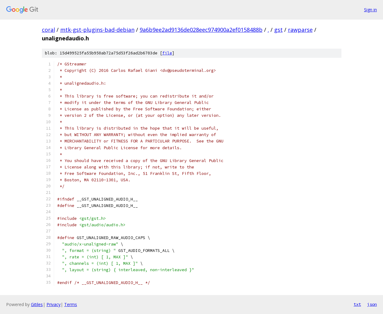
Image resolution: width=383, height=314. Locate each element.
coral (48, 29)
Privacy (53, 304)
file (167, 53)
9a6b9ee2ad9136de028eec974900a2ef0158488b (201, 29)
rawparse (300, 29)
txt (357, 304)
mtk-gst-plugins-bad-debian (97, 29)
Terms (70, 304)
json (372, 304)
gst (278, 29)
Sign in (370, 10)
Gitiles (37, 304)
